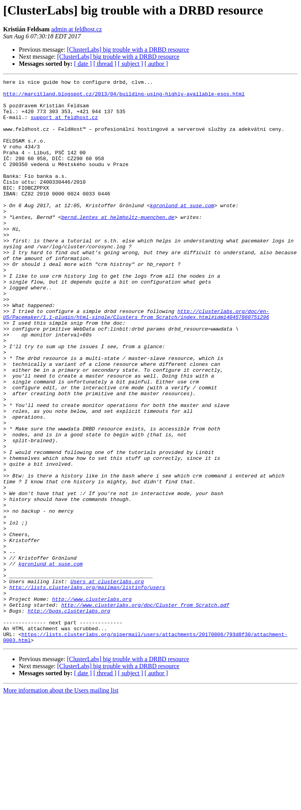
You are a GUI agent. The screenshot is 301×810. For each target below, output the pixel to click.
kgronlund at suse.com (182, 231)
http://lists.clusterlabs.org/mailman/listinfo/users (87, 689)
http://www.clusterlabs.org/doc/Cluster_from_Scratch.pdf (145, 710)
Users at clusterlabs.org (107, 682)
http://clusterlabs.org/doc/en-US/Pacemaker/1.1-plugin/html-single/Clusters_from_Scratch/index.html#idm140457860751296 (136, 361)
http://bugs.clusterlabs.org (68, 717)
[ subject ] (130, 63)
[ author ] (156, 63)
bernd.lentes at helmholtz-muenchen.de (117, 245)
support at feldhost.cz (64, 125)
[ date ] (83, 63)
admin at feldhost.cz (76, 29)
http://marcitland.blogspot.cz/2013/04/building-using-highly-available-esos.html (124, 97)
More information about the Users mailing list (60, 803)
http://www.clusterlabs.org (92, 703)
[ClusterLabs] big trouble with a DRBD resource (128, 49)
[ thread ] (104, 63)
